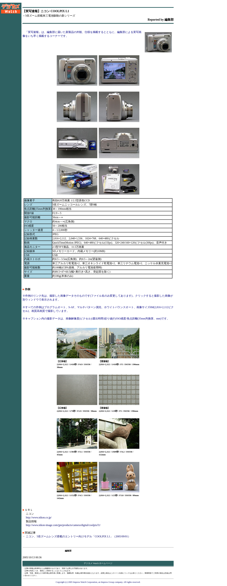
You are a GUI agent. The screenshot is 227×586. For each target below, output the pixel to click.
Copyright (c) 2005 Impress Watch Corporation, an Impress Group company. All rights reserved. (98, 582)
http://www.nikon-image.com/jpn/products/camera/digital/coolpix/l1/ (63, 525)
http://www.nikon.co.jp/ (39, 517)
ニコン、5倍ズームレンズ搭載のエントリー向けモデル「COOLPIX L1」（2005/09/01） (78, 536)
